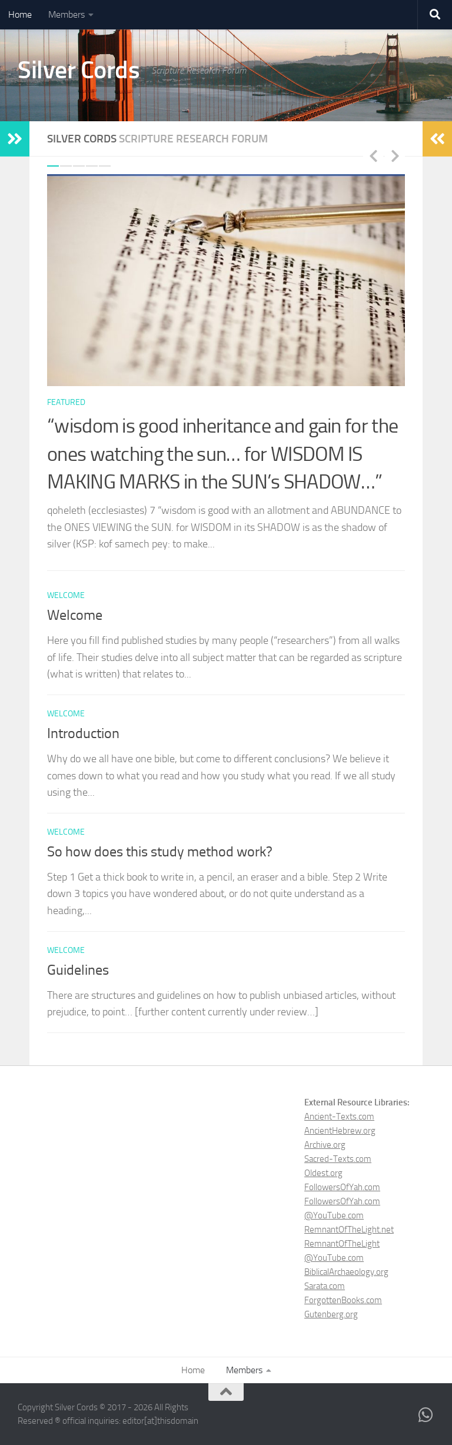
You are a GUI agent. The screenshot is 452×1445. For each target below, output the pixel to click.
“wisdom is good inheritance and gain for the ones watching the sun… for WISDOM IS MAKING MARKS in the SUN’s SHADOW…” (222, 454)
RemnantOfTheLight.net (349, 1229)
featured (66, 402)
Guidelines (78, 970)
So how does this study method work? (159, 851)
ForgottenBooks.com (343, 1300)
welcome (66, 595)
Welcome (74, 615)
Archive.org (324, 1145)
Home (20, 14)
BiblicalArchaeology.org (346, 1272)
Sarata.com (324, 1286)
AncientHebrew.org (339, 1130)
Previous (373, 155)
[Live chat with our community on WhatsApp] (426, 1415)
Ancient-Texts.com (339, 1116)
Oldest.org (323, 1173)
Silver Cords (78, 70)
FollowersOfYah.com (342, 1187)
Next (395, 155)
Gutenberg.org (331, 1314)
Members (66, 14)
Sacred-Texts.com (337, 1159)
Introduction (83, 733)
